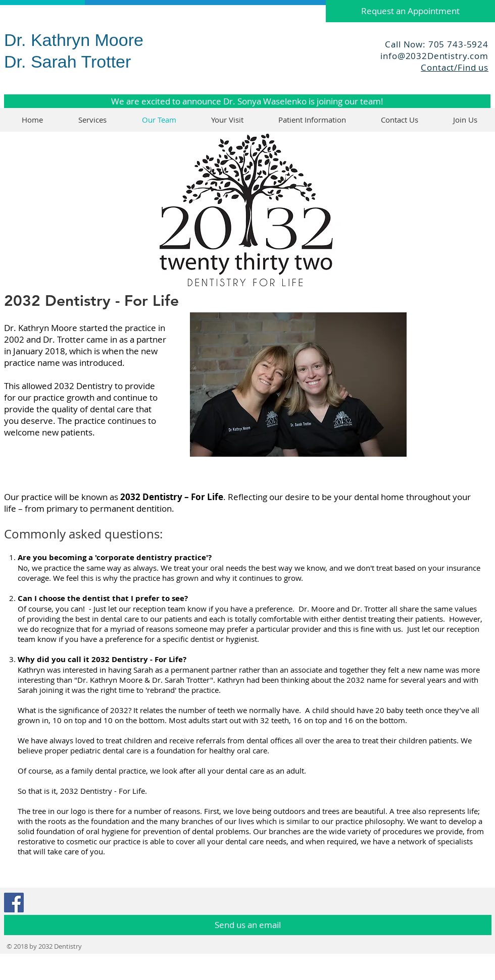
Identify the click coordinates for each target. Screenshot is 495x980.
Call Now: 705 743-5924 (436, 44)
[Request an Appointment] (410, 11)
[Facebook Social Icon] (14, 902)
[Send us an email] (247, 925)
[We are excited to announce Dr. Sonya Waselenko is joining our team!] (247, 101)
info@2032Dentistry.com (434, 56)
